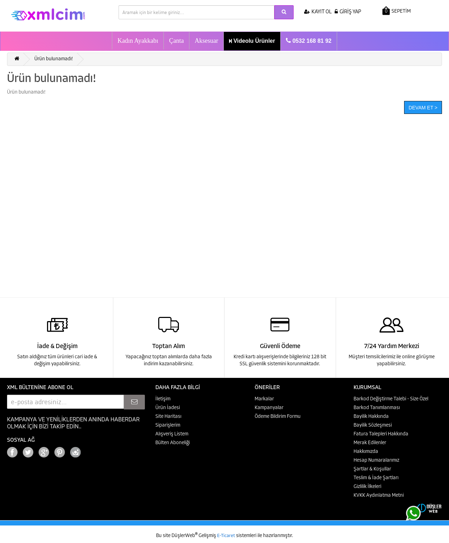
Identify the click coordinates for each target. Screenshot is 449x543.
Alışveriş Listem (171, 434)
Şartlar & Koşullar (372, 469)
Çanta (176, 40)
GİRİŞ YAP (348, 12)
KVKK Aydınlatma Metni (379, 495)
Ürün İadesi (167, 407)
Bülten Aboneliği (172, 443)
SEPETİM (396, 10)
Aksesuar (206, 40)
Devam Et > (423, 107)
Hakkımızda (366, 451)
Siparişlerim (167, 425)
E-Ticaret (226, 536)
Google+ (94, 450)
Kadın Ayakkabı (138, 40)
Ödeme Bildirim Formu (278, 416)
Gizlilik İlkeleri (367, 486)
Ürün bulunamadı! (53, 59)
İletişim (162, 399)
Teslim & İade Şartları (376, 478)
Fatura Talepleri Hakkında (381, 434)
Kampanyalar (269, 407)
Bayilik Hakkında (371, 416)
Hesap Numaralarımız (376, 460)
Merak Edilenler (370, 443)
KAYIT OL (318, 12)
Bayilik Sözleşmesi (373, 425)
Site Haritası (168, 416)
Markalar (264, 399)
